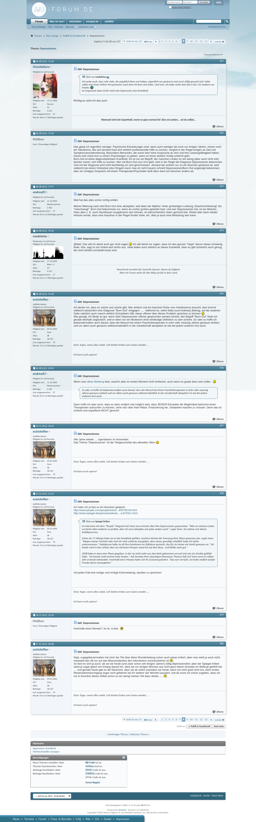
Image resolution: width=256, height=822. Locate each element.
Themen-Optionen (212, 54)
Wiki (87, 819)
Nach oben (219, 726)
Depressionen (48, 48)
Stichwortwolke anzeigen (46, 751)
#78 (222, 493)
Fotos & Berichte (61, 819)
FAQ (78, 819)
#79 (222, 614)
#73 (222, 186)
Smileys (89, 766)
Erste (148, 41)
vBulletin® (122, 810)
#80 (222, 643)
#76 (222, 367)
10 (191, 41)
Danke (107, 819)
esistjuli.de (92, 21)
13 (206, 41)
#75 (222, 293)
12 (201, 41)
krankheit (51, 748)
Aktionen (70, 27)
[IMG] (88, 769)
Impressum (122, 819)
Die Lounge (52, 35)
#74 (222, 230)
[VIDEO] (89, 773)
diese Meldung (95, 381)
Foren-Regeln (92, 782)
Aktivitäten (75, 21)
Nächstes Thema (139, 734)
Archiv (206, 795)
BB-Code (90, 762)
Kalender (58, 27)
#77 (222, 425)
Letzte (219, 41)
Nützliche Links (86, 27)
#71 (222, 61)
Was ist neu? (57, 21)
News (16, 819)
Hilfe (218, 2)
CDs (97, 819)
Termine (29, 819)
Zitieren (218, 126)
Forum (39, 21)
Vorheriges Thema (118, 734)
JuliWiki (109, 21)
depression (39, 748)
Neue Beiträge (39, 27)
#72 (222, 133)
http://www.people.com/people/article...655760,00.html (105, 510)
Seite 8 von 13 (133, 41)
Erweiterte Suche (217, 26)
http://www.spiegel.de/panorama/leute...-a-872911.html (106, 513)
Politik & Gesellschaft (74, 35)
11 (196, 41)
